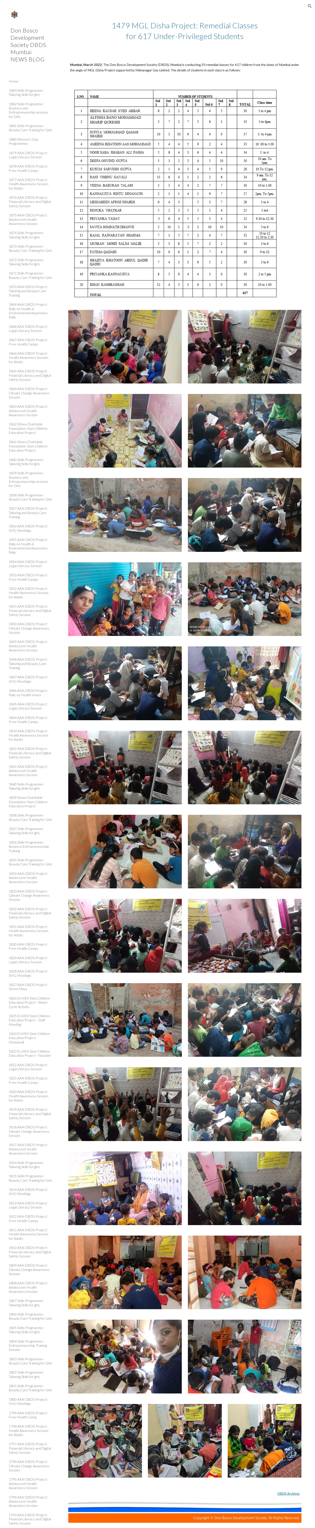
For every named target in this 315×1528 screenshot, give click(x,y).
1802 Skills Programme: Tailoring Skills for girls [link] (26, 1374)
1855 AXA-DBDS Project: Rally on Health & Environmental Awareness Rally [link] (28, 545)
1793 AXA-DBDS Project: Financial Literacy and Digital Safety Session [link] (30, 1519)
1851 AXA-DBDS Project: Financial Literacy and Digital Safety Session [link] (30, 610)
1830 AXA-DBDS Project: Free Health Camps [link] (28, 946)
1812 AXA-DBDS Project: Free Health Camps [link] (28, 1218)
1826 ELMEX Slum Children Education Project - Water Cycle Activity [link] (29, 1002)
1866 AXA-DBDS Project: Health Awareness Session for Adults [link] (28, 357)
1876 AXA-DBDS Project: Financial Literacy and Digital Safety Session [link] (30, 201)
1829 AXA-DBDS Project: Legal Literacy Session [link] (28, 960)
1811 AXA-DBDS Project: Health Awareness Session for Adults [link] (28, 1234)
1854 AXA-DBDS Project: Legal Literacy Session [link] (28, 563)
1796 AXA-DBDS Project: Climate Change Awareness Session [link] (29, 1465)
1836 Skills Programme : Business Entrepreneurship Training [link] (29, 846)
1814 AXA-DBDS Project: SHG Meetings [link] (28, 1191)
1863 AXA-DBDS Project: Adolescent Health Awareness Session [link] (28, 410)
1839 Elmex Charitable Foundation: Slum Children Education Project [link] (28, 801)
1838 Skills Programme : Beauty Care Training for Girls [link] (30, 817)
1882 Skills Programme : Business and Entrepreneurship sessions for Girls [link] (28, 110)
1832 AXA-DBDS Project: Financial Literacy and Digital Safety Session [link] (30, 913)
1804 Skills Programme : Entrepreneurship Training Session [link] (28, 1345)
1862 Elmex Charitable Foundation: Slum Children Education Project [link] (28, 428)
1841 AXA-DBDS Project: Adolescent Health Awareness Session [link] (28, 770)
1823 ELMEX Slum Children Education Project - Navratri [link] (30, 1053)
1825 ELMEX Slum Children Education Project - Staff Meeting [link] (29, 1020)
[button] (309, 6)
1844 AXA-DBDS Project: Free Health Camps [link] (28, 719)
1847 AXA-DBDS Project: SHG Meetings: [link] (28, 679)
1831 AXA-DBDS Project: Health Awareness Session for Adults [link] (28, 930)
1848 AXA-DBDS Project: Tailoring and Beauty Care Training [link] (28, 663)
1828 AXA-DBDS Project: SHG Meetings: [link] (28, 973)
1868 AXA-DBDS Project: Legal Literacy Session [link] (28, 328)
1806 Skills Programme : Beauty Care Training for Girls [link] (30, 1316)
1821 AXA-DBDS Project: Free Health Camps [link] (28, 1080)
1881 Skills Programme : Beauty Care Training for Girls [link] (30, 128)
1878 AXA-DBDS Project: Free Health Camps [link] (28, 168)
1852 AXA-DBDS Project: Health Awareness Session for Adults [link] (28, 592)
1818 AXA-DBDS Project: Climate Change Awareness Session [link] (29, 1131)
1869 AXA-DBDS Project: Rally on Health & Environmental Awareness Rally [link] (28, 310)
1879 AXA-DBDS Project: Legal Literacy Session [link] (28, 155)
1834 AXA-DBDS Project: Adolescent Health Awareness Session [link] (28, 877)
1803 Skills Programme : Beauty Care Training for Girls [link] (30, 1361)
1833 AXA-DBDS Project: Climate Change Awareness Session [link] (29, 895)
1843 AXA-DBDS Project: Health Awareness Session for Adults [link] (28, 735)
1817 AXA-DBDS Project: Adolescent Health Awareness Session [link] (28, 1149)
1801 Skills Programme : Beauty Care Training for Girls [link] (30, 1388)
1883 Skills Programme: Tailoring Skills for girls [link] (26, 92)
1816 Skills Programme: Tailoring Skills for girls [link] (26, 1164)
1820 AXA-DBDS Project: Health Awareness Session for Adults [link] (28, 1095)
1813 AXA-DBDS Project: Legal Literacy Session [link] (28, 1205)
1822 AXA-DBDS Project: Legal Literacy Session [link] (28, 1067)
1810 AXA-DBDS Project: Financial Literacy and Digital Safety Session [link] (30, 1251)
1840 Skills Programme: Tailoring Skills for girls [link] (26, 786)
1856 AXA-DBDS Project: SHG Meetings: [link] (28, 528)
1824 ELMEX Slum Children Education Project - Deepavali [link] (29, 1037)
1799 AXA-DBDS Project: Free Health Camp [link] (28, 1415)
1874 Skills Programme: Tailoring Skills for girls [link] (26, 235)
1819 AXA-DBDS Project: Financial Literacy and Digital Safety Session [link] (30, 1113)
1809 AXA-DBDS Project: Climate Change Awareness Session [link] (29, 1269)
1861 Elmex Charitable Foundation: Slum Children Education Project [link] (28, 446)
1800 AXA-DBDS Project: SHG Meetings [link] (28, 1401)
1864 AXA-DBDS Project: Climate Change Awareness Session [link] (29, 393)
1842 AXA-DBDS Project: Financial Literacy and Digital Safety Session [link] (30, 752)
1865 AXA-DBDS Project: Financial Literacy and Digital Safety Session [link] (30, 375)
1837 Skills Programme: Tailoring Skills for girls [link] (26, 831)
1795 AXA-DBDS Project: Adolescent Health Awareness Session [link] (28, 1483)
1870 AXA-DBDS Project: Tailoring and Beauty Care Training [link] (28, 291)
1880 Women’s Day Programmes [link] (23, 141)
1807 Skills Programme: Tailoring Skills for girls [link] (26, 1302)
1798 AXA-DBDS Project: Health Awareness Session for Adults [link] (28, 1430)
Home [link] (13, 81)
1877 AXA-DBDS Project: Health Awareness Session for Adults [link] (28, 184)
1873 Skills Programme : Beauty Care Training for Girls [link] (30, 248)
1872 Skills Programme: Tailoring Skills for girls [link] (26, 262)
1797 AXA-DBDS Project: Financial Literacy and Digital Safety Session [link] (30, 1448)
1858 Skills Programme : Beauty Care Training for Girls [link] (30, 497)
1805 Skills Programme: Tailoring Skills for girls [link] (26, 1330)
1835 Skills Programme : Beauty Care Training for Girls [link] (30, 862)
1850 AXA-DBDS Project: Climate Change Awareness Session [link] (29, 628)
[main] (185, 30)
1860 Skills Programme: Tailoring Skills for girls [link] (26, 462)
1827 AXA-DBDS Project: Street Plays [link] (28, 986)
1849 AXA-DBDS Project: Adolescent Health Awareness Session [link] (28, 645)
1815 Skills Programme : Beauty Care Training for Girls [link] (30, 1178)
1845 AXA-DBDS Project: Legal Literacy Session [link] (28, 706)
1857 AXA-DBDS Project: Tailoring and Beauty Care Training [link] (28, 512)
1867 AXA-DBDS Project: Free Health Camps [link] (28, 342)
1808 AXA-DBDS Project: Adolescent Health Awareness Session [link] (28, 1287)
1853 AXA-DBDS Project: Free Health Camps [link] (28, 577)
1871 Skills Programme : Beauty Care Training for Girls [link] (30, 275)
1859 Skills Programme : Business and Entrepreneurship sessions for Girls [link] (28, 479)
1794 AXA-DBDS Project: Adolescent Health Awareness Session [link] (28, 1501)
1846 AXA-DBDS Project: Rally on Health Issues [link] (28, 692)
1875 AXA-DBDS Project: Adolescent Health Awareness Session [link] (28, 219)
